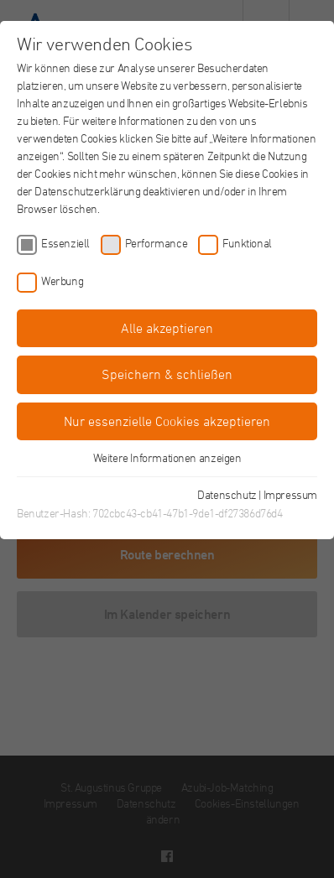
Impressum (290, 494)
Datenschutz (227, 494)
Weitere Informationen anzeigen (167, 457)
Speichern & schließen (167, 374)
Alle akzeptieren (167, 327)
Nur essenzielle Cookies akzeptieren (167, 421)
